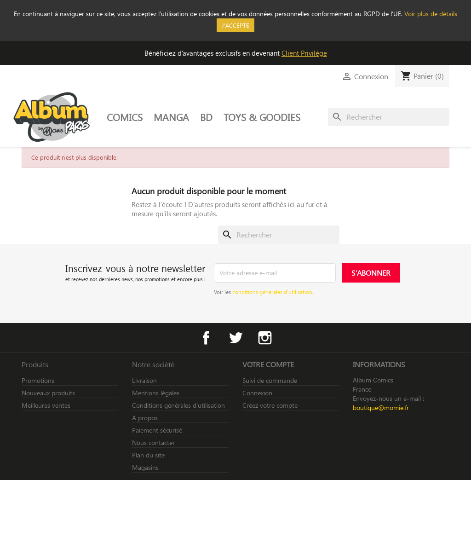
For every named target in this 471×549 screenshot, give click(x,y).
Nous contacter (153, 442)
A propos (145, 417)
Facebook (206, 338)
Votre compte (268, 364)
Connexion (257, 392)
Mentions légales (155, 392)
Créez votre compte (270, 405)
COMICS (125, 116)
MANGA (171, 116)
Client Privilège (304, 53)
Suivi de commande (269, 380)
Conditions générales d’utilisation (178, 405)
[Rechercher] (388, 117)
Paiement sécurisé (157, 430)
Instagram (265, 338)
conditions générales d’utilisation (272, 291)
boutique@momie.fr (381, 407)
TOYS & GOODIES (262, 116)
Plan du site (148, 455)
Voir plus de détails (430, 13)
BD (206, 116)
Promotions (38, 380)
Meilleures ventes (46, 405)
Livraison (144, 380)
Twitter (235, 338)
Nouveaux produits (48, 392)
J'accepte (235, 25)
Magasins (145, 467)
